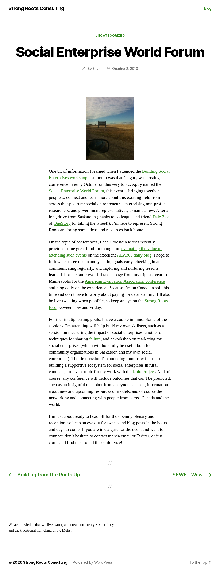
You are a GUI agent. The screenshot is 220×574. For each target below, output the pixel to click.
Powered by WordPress (93, 562)
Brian (96, 68)
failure (95, 339)
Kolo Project (143, 371)
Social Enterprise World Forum (76, 191)
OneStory (62, 223)
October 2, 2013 (125, 68)
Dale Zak (161, 217)
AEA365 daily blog (134, 255)
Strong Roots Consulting (36, 8)
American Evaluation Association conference (125, 281)
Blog (208, 8)
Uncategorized (110, 36)
